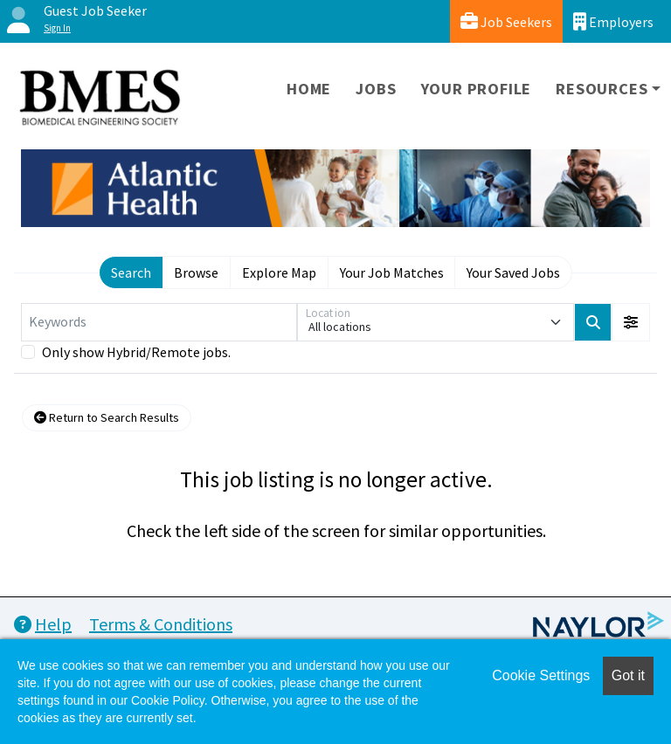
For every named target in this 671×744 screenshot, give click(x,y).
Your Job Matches (392, 272)
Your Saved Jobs (513, 272)
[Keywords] (159, 322)
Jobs (376, 89)
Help (43, 624)
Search (131, 272)
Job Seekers (506, 21)
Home (309, 89)
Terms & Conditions (160, 624)
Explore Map (279, 272)
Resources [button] (601, 89)
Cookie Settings (541, 675)
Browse (196, 272)
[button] (631, 322)
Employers (613, 21)
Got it (628, 675)
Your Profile (476, 89)
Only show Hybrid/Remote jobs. (136, 352)
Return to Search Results (106, 417)
